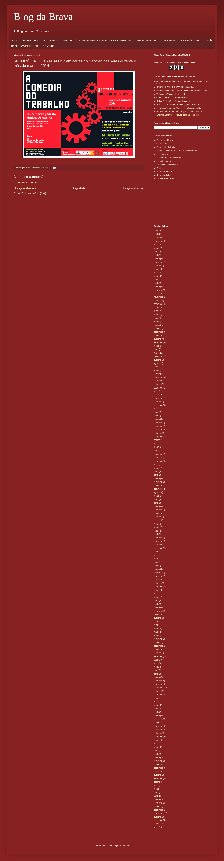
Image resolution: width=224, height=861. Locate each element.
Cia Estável (161, 144)
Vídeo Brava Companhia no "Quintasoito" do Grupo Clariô (182, 90)
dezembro (158, 238)
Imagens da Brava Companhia (196, 40)
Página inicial (79, 188)
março (157, 258)
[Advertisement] (169, 198)
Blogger (125, 846)
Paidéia (159, 168)
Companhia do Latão (165, 147)
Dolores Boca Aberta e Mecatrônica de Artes (176, 151)
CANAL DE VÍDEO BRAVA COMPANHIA (175, 87)
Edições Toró (162, 154)
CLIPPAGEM (168, 40)
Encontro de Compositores (168, 158)
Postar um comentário (28, 182)
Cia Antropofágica (164, 140)
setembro (158, 304)
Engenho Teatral (163, 161)
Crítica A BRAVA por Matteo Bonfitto (172, 97)
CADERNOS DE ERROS (24, 46)
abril (156, 234)
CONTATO (48, 46)
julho (156, 245)
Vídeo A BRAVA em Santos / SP (171, 94)
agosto (157, 269)
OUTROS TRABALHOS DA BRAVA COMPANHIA (105, 40)
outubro (157, 265)
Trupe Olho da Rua (165, 178)
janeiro (157, 328)
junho (156, 248)
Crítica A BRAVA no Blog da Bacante (173, 101)
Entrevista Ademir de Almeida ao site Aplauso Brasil (179, 108)
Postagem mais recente (25, 188)
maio (156, 231)
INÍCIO (14, 40)
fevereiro (158, 290)
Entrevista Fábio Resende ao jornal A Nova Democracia (181, 111)
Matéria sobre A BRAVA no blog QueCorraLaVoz (178, 104)
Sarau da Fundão (164, 171)
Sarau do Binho (163, 175)
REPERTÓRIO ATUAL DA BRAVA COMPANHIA (48, 40)
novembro (158, 241)
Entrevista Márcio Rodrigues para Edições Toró (177, 115)
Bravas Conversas (146, 40)
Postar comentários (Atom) (34, 193)
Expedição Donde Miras (167, 165)
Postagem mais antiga (132, 188)
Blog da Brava (43, 16)
